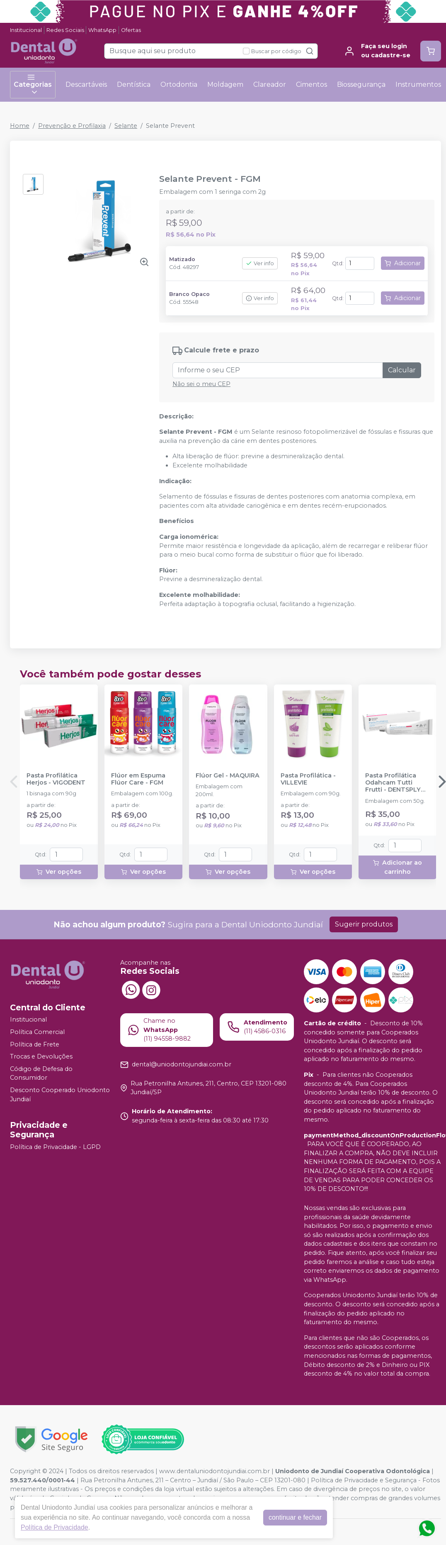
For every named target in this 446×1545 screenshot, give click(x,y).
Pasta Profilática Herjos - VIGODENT (56, 779)
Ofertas (131, 30)
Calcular (402, 370)
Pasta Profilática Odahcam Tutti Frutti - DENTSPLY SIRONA (393, 783)
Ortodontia (178, 84)
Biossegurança (361, 84)
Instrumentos (418, 84)
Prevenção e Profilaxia (72, 126)
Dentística (133, 84)
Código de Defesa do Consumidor (41, 1073)
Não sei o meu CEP (201, 384)
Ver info (260, 263)
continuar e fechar (295, 1517)
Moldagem (225, 84)
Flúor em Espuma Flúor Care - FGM (138, 779)
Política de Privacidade (54, 1527)
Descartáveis (86, 84)
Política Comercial (37, 1032)
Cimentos (311, 84)
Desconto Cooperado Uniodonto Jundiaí (60, 1094)
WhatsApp (102, 30)
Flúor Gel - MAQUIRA (227, 775)
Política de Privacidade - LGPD (55, 1147)
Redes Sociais (65, 30)
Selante (125, 126)
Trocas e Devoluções (41, 1056)
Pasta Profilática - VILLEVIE (308, 779)
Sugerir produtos (364, 924)
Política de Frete (34, 1044)
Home (19, 126)
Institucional (26, 30)
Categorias (33, 84)
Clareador (269, 84)
